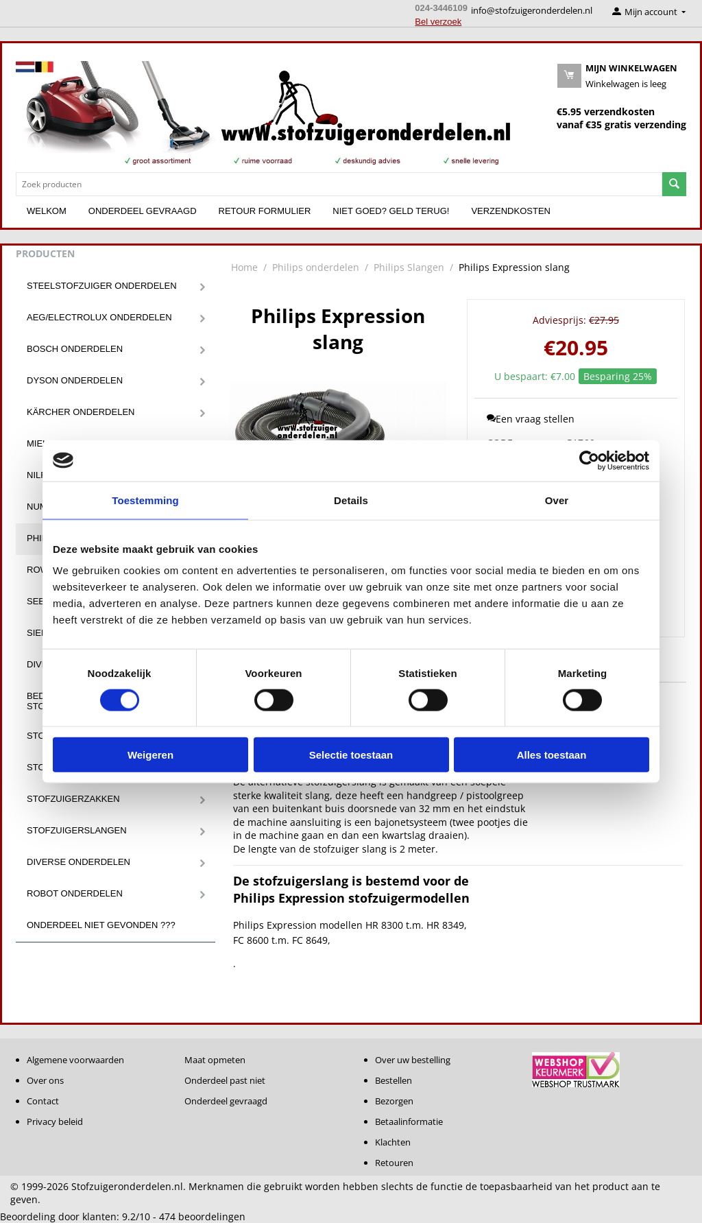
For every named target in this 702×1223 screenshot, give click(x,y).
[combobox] (339, 184)
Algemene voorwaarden (75, 1060)
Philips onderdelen (315, 267)
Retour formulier (265, 211)
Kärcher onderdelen (80, 412)
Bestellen (393, 1080)
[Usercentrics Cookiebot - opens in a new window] (589, 460)
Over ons (45, 1080)
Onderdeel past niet (224, 1080)
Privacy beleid (55, 1121)
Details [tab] (351, 500)
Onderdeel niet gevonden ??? (101, 925)
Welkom (46, 211)
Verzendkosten (510, 211)
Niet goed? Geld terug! (390, 211)
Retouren (394, 1162)
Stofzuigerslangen (77, 830)
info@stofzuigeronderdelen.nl (531, 10)
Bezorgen (394, 1101)
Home (244, 267)
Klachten (393, 1142)
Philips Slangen (409, 267)
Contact (43, 1101)
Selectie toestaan (351, 755)
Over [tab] (557, 500)
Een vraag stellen (530, 418)
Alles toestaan (552, 755)
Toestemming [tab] (145, 500)
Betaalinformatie (409, 1121)
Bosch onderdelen (75, 349)
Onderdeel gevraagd (142, 211)
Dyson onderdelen (75, 380)
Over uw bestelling (412, 1060)
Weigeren (150, 755)
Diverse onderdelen (78, 862)
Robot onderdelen (75, 893)
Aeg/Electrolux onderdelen (99, 317)
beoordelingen (202, 1216)
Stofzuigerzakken (73, 799)
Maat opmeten (214, 1060)
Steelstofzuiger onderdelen (102, 286)
